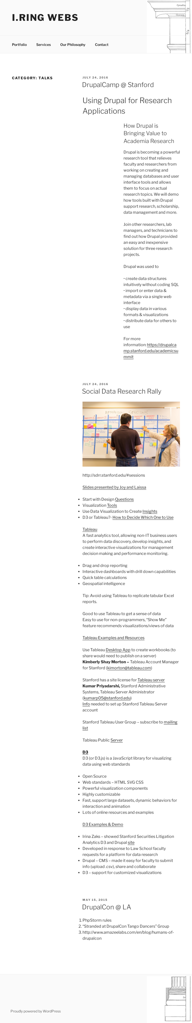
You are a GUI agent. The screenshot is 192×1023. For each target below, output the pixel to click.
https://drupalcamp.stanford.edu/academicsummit (151, 350)
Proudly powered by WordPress (35, 1011)
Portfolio (19, 44)
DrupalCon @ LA (106, 907)
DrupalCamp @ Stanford (118, 85)
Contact (101, 44)
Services (43, 44)
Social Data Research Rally (122, 391)
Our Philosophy (73, 44)
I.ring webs (45, 17)
